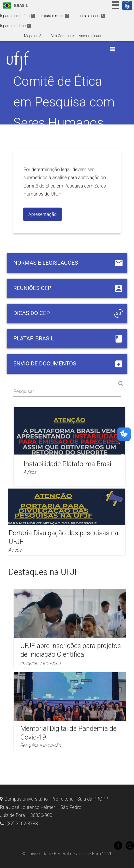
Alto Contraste (62, 36)
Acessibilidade (90, 36)
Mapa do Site (34, 36)
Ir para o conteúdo (17, 16)
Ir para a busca (90, 16)
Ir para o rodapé (15, 26)
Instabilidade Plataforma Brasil (68, 464)
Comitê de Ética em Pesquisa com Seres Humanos (64, 102)
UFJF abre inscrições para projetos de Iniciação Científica (70, 650)
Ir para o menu (55, 16)
